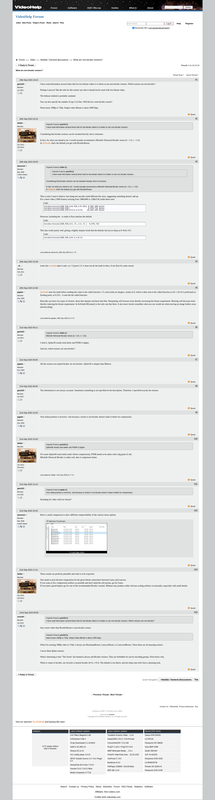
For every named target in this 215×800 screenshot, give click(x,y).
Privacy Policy (87, 786)
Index (18, 23)
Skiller (20, 123)
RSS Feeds (127, 786)
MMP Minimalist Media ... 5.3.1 (120, 751)
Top (196, 679)
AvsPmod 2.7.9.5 (114, 759)
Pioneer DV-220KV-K (153, 766)
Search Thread (191, 75)
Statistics (138, 786)
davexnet (21, 166)
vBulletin (112, 715)
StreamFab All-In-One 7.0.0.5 (82, 765)
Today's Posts (39, 23)
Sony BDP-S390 (151, 747)
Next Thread (116, 694)
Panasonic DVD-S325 (154, 759)
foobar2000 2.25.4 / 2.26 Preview (121, 739)
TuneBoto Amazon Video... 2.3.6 (121, 735)
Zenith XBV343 (151, 751)
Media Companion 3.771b (80, 773)
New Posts (26, 23)
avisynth (52, 266)
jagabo (20, 292)
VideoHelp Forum (30, 17)
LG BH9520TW (151, 762)
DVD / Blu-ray (94, 7)
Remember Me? (140, 28)
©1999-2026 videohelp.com (107, 797)
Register (189, 23)
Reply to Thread (26, 65)
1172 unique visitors (50, 746)
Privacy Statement (186, 706)
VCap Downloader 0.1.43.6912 (82, 743)
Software (72, 7)
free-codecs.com (112, 792)
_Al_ (19, 266)
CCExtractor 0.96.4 (78, 739)
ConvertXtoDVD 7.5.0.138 (118, 743)
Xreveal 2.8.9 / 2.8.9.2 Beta (81, 769)
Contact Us (164, 706)
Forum (54, 7)
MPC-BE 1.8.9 (113, 770)
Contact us (74, 786)
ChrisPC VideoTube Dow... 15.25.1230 (123, 755)
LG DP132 (149, 739)
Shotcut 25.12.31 (77, 751)
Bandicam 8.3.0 (114, 762)
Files (62, 23)
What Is (133, 7)
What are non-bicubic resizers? (88, 60)
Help (179, 23)
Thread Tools (177, 75)
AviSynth (46, 143)
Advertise (107, 786)
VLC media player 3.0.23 (80, 755)
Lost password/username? (159, 28)
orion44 (20, 617)
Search (56, 23)
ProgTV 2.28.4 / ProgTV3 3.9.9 (120, 747)
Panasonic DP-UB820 (154, 743)
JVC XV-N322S (151, 755)
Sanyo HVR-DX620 (153, 735)
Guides (115, 7)
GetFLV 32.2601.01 (78, 747)
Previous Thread (101, 694)
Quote (192, 114)
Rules (49, 23)
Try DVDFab (38, 722)
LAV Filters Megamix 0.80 (80, 735)
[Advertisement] (107, 44)
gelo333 (20, 84)
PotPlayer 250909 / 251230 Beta (121, 766)
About (150, 7)
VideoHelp (174, 706)
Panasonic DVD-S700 (154, 770)
